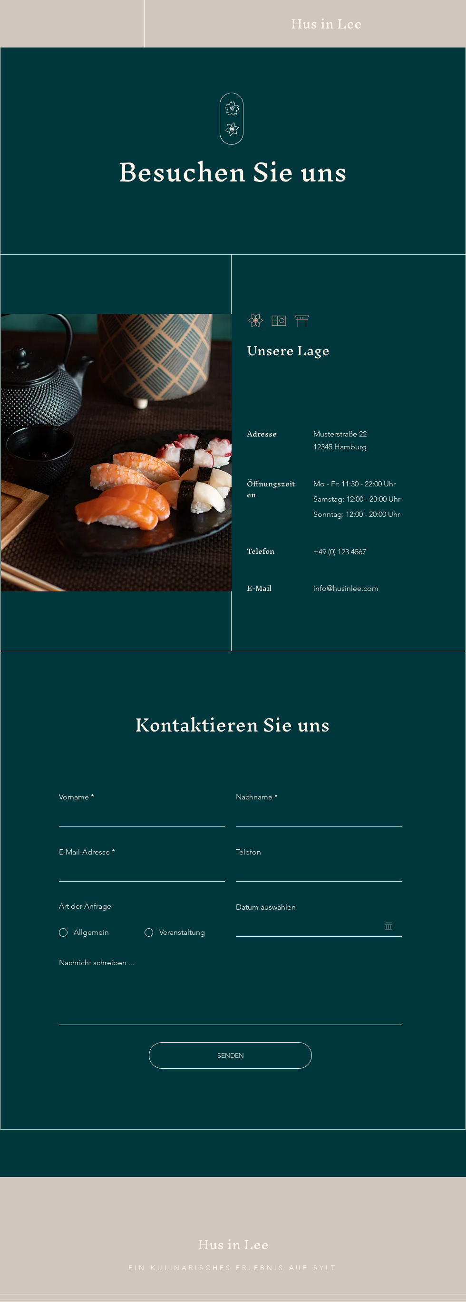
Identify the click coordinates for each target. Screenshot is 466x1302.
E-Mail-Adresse (84, 852)
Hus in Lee (326, 23)
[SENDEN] (230, 1055)
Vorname (74, 797)
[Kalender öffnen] (388, 926)
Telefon (248, 852)
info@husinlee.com (346, 588)
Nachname (254, 797)
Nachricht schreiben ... (96, 963)
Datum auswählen (266, 907)
